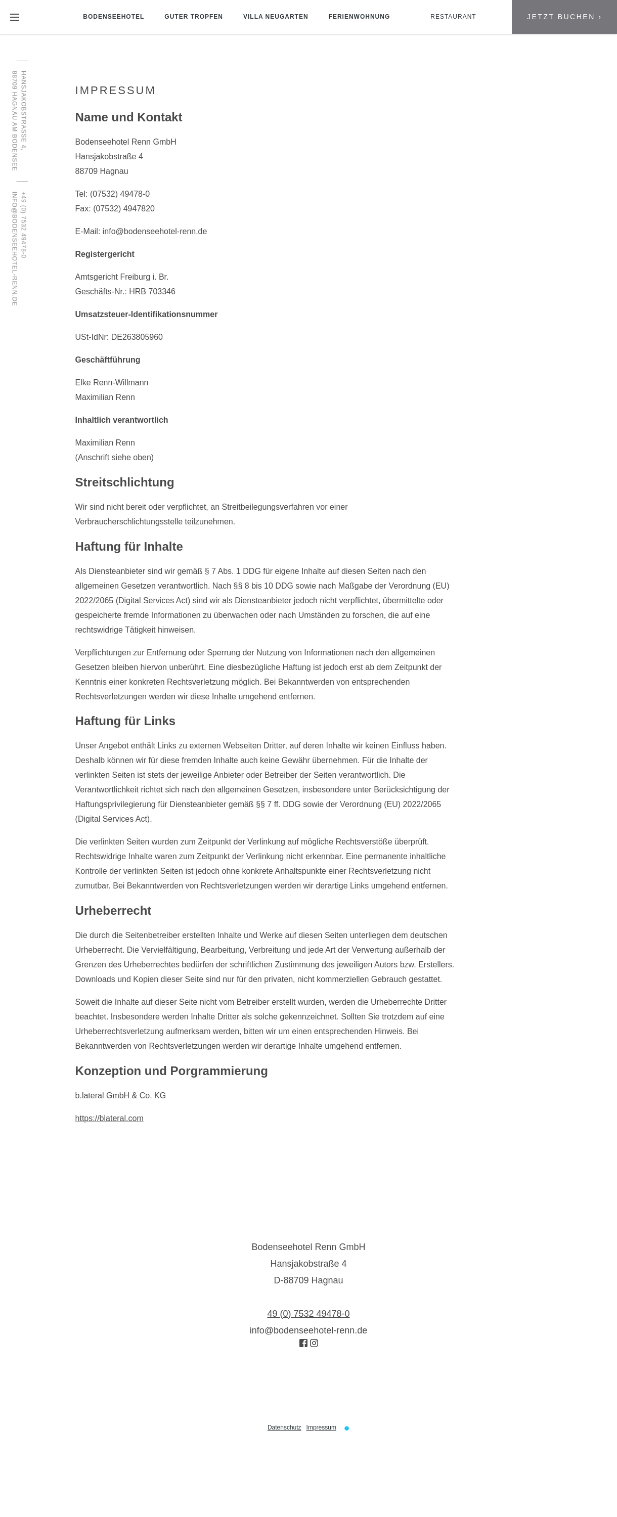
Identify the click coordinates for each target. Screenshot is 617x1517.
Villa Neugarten (275, 16)
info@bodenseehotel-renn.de (155, 231)
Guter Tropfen (193, 16)
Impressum (321, 1427)
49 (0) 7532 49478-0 (308, 1314)
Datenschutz (284, 1427)
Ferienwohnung (359, 16)
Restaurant (453, 16)
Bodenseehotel (113, 16)
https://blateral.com (109, 1118)
